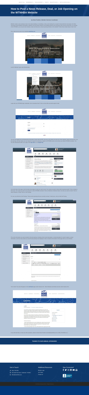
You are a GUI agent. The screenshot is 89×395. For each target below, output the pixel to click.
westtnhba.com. (31, 40)
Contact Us (40, 383)
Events (53, 6)
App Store (33, 151)
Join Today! (40, 381)
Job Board (30, 295)
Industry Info (60, 6)
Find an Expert (32, 6)
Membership (22, 6)
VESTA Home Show (71, 6)
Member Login (41, 379)
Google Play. (40, 151)
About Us (14, 6)
